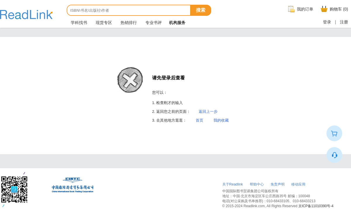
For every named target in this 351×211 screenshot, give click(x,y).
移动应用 (298, 184)
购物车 (333, 9)
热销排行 (128, 22)
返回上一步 (208, 111)
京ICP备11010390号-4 (315, 206)
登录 (327, 22)
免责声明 (278, 184)
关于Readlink (232, 184)
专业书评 (153, 22)
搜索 (200, 10)
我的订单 (299, 9)
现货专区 (103, 22)
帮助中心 (257, 184)
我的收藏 (221, 120)
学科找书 (78, 22)
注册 (344, 22)
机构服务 (177, 22)
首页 (199, 120)
